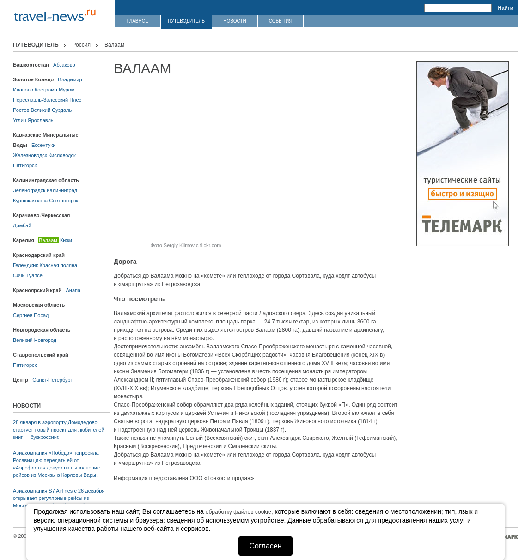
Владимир (70, 79)
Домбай (22, 225)
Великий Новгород (34, 340)
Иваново (23, 89)
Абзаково (64, 64)
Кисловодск (62, 155)
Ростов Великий (31, 110)
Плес (75, 100)
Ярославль (41, 120)
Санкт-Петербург (52, 380)
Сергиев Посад (31, 315)
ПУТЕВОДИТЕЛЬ (186, 21)
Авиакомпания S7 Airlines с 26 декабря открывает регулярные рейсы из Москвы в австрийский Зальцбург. (58, 498)
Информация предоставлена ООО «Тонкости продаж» (184, 478)
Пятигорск (25, 165)
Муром (66, 89)
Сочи (19, 275)
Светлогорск (63, 200)
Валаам (48, 240)
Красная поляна (58, 265)
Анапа (73, 290)
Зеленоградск (29, 190)
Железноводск (30, 155)
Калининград (62, 190)
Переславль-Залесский (40, 100)
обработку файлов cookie (238, 512)
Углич (19, 120)
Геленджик (25, 265)
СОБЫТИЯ (281, 21)
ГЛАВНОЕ (137, 21)
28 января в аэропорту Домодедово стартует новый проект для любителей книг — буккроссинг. (58, 430)
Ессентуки (43, 145)
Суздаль (62, 110)
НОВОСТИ (234, 21)
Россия (82, 45)
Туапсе (34, 275)
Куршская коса (30, 200)
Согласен (266, 546)
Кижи (66, 240)
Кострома (46, 89)
